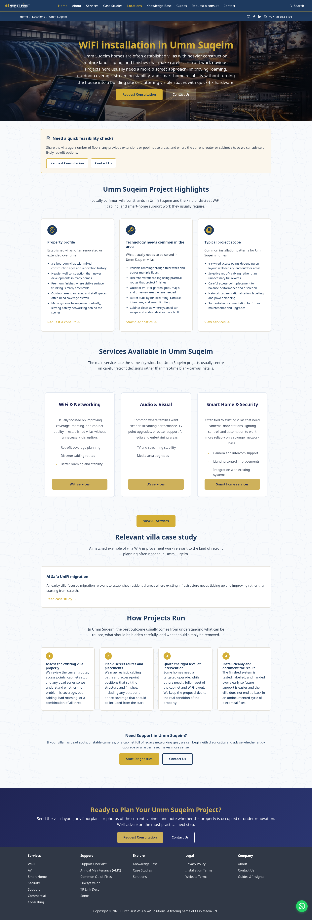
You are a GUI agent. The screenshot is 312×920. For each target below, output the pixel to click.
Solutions (140, 876)
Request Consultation (139, 94)
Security (34, 883)
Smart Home (37, 876)
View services (217, 322)
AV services (156, 484)
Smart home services (232, 484)
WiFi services (80, 484)
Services (92, 6)
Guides (181, 6)
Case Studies (113, 6)
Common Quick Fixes (96, 876)
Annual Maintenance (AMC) (100, 870)
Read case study (61, 599)
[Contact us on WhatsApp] (301, 909)
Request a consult (205, 6)
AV (30, 870)
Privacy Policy (195, 864)
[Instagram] (248, 16)
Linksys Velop (90, 883)
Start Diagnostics (139, 759)
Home (62, 6)
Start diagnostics (141, 322)
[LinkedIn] (259, 16)
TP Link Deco (89, 889)
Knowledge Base (159, 6)
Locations (134, 6)
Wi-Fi (31, 864)
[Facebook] (254, 16)
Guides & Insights (251, 876)
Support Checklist (93, 864)
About (76, 6)
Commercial (37, 896)
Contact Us (181, 94)
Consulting (36, 902)
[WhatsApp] (265, 16)
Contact (229, 6)
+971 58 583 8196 (280, 16)
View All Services (156, 521)
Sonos (85, 896)
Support (34, 889)
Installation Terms (198, 870)
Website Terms (196, 876)
